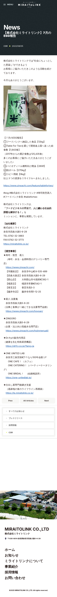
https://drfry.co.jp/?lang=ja (20, 346)
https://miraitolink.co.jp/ (16, 244)
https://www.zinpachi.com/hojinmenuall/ (27, 330)
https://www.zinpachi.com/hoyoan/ (24, 311)
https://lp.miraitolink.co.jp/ (19, 393)
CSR (11, 432)
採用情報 (13, 425)
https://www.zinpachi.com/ (20, 267)
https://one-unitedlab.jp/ (19, 377)
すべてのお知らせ (16, 411)
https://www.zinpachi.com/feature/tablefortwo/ (28, 185)
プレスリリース (15, 418)
